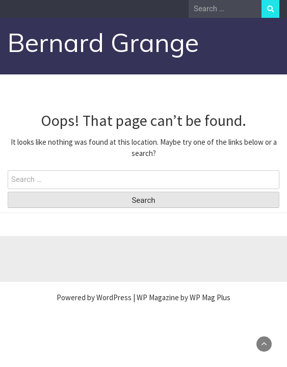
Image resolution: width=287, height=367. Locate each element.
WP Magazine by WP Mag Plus (183, 297)
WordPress (114, 297)
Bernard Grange (103, 43)
